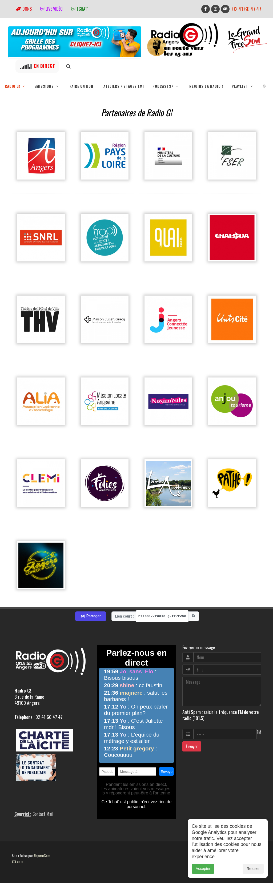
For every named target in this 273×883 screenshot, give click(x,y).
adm (17, 861)
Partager (91, 616)
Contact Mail (43, 814)
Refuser (253, 868)
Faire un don (81, 86)
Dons (24, 9)
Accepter (203, 868)
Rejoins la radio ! (206, 86)
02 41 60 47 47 (246, 9)
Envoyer (192, 746)
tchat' (79, 9)
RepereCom (42, 855)
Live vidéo (51, 9)
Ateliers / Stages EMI (123, 86)
